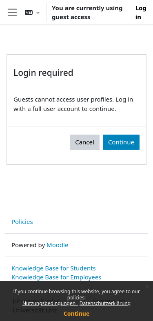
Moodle (57, 245)
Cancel (84, 142)
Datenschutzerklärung (105, 303)
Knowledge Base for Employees (56, 277)
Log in (140, 12)
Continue (77, 313)
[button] (32, 12)
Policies (22, 221)
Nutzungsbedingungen (49, 303)
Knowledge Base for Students (53, 268)
